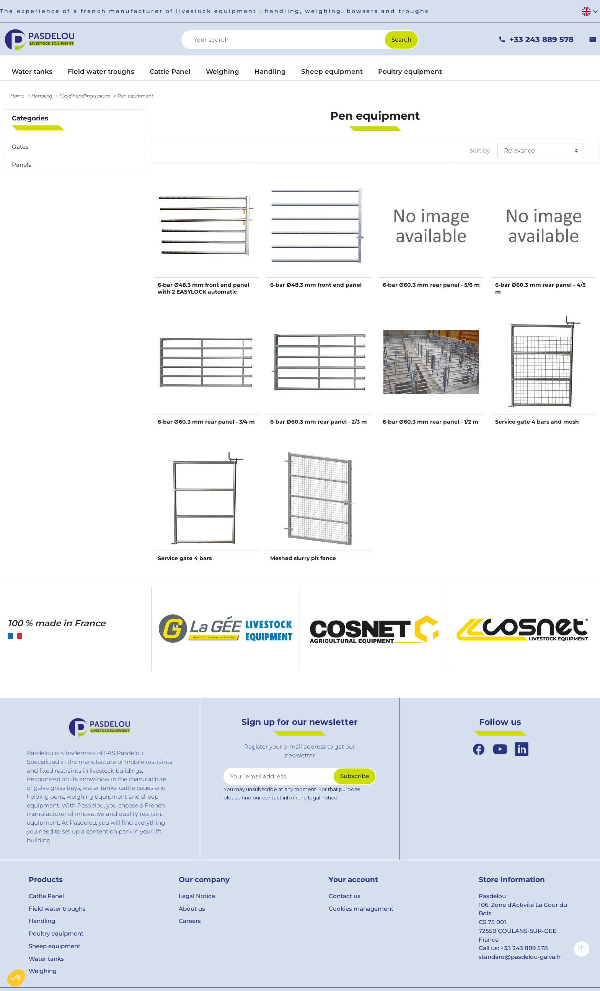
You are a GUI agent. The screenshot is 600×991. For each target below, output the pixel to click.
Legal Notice (197, 896)
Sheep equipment (54, 946)
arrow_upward (581, 949)
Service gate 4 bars (185, 558)
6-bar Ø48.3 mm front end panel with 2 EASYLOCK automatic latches (203, 291)
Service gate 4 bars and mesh (537, 421)
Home (17, 96)
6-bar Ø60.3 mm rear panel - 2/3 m (318, 421)
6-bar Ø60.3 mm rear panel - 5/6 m (431, 284)
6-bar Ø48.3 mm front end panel (316, 284)
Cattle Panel (46, 896)
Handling (41, 96)
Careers (190, 920)
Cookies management (361, 908)
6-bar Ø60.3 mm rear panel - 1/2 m (430, 421)
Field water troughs (57, 908)
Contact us (344, 896)
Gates (20, 146)
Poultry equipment (56, 933)
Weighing (43, 971)
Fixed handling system (84, 96)
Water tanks (46, 958)
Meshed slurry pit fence (303, 558)
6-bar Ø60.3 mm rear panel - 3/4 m (206, 421)
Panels (21, 164)
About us (192, 908)
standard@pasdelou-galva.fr (520, 956)
